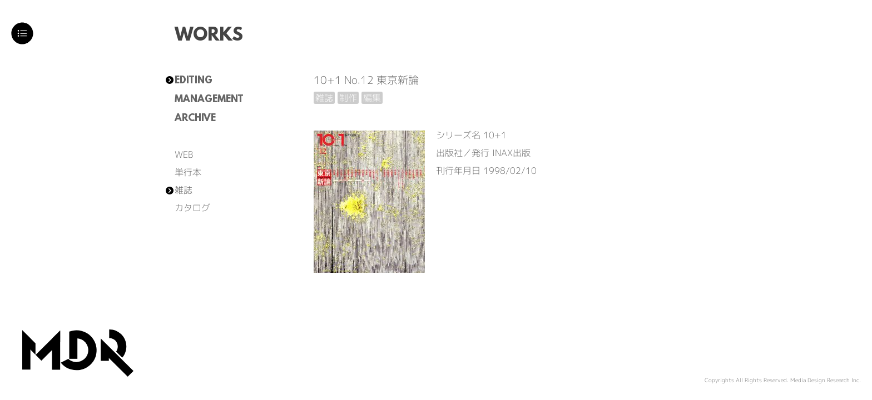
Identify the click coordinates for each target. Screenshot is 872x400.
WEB (184, 154)
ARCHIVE (195, 118)
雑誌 (183, 190)
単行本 (188, 172)
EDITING (193, 81)
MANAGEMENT (209, 100)
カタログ (192, 208)
